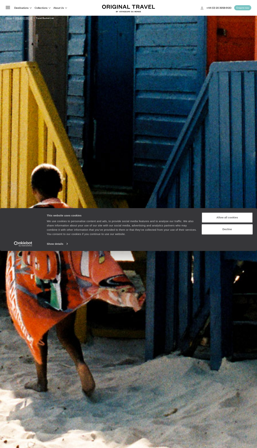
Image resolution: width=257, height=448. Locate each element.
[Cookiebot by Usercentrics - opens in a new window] (23, 441)
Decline (227, 426)
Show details (55, 440)
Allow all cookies (227, 414)
